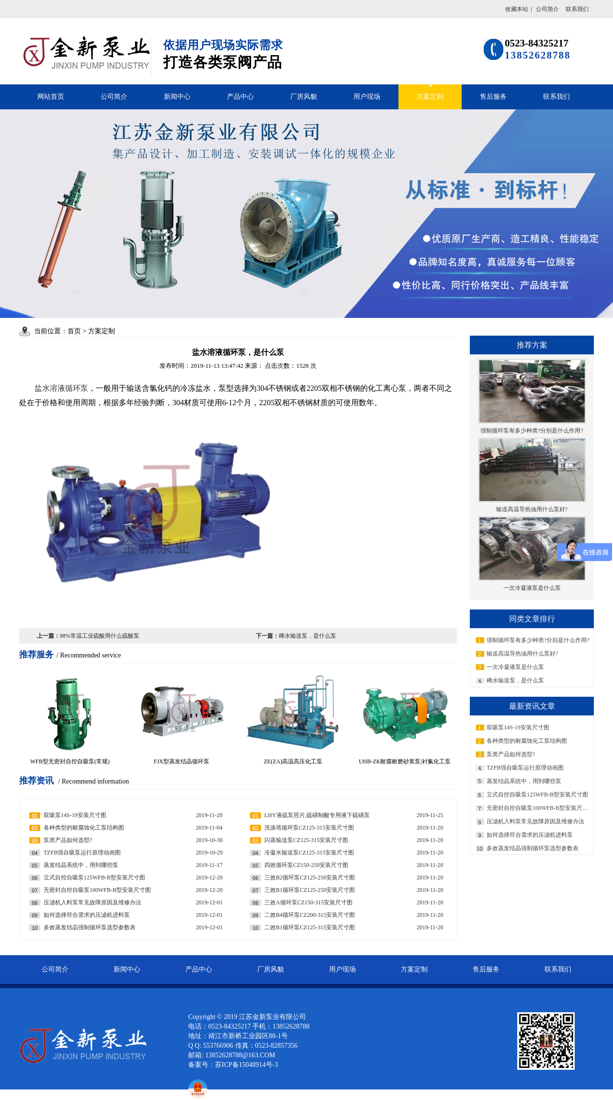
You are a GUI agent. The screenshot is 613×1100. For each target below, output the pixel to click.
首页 (74, 331)
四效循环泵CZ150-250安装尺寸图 (306, 865)
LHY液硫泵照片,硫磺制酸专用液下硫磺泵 (317, 815)
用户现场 (366, 96)
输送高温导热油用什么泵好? (522, 653)
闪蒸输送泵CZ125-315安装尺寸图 (306, 840)
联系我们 (577, 9)
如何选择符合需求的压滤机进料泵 (530, 834)
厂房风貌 (303, 96)
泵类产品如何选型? (511, 754)
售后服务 (493, 96)
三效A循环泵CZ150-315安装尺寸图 (308, 902)
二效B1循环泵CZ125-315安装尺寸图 (309, 927)
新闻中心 (177, 96)
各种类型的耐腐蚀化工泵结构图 (527, 740)
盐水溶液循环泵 (61, 388)
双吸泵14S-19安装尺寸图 (518, 727)
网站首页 (50, 96)
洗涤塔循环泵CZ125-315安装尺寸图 (309, 827)
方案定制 (430, 96)
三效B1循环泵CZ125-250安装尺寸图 (309, 890)
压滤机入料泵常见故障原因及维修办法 (535, 821)
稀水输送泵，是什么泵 (515, 680)
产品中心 (240, 96)
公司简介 (547, 9)
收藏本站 (516, 9)
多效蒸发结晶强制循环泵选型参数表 (533, 848)
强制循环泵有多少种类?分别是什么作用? (538, 640)
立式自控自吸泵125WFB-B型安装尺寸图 (537, 794)
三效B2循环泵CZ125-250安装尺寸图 (309, 877)
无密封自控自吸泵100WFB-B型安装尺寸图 (539, 808)
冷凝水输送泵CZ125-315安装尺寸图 (309, 852)
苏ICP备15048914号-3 (249, 1064)
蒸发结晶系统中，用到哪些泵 (524, 781)
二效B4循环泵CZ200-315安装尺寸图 (309, 915)
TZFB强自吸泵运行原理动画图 (525, 767)
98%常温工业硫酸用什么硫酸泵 (99, 635)
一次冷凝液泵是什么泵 (515, 667)
